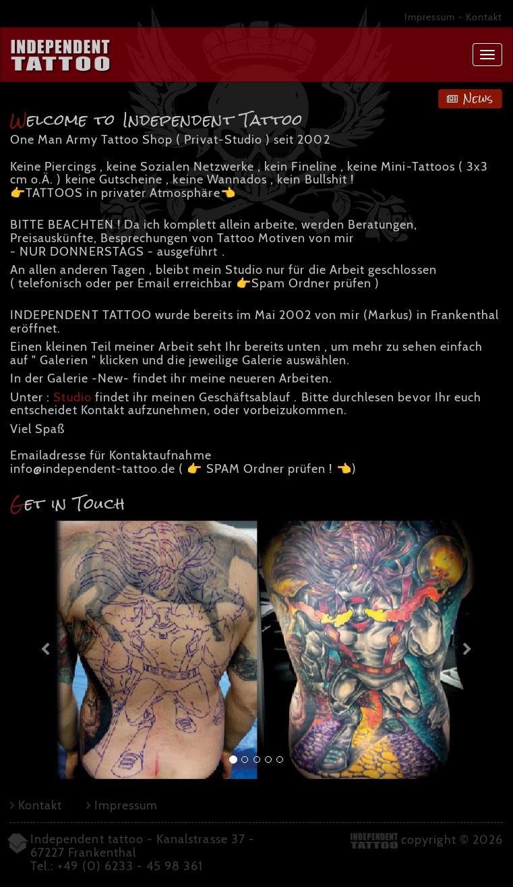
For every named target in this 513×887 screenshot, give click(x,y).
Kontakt (484, 17)
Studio (72, 397)
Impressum (429, 17)
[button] (47, 650)
